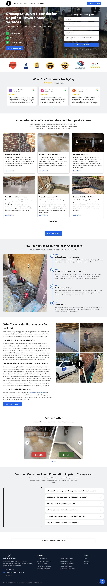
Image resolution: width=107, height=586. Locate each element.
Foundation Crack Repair (66, 563)
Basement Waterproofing (44, 561)
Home (16, 3)
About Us (32, 3)
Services (23, 3)
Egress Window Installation (67, 568)
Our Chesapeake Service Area (53, 541)
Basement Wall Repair (66, 561)
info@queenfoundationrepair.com (15, 572)
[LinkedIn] (9, 576)
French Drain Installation (66, 558)
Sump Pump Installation (43, 568)
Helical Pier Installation (66, 566)
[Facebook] (4, 576)
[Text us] (102, 581)
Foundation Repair (42, 558)
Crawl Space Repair (42, 563)
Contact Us (41, 3)
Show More (54, 221)
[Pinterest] (11, 576)
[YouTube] (6, 576)
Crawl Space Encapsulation (44, 566)
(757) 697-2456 (94, 3)
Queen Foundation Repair (37, 393)
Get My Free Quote (82, 44)
